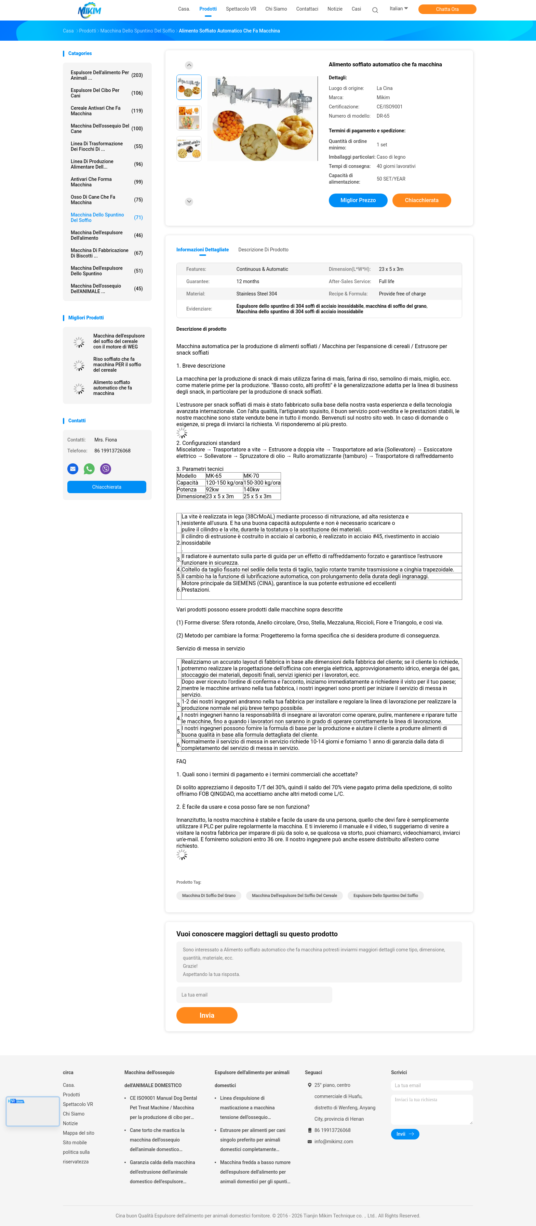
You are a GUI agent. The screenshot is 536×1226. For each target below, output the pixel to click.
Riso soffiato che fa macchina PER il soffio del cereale (117, 364)
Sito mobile (75, 1142)
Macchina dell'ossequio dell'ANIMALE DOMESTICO (153, 1079)
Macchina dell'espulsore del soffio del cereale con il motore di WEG (119, 341)
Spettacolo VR (78, 1104)
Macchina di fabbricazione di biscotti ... (107, 253)
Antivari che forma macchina (107, 181)
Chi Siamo (73, 1114)
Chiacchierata (106, 487)
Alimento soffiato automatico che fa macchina (112, 388)
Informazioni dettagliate (202, 249)
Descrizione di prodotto (263, 249)
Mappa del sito (78, 1133)
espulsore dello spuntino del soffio (385, 895)
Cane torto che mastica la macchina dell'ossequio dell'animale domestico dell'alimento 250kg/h (157, 1141)
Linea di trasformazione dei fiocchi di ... (107, 146)
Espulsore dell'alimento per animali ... (107, 75)
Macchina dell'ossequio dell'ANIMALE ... (107, 288)
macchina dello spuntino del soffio (107, 217)
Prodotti (71, 1094)
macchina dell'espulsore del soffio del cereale (294, 895)
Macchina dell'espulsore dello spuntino (107, 270)
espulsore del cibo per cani (107, 93)
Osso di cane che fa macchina (107, 199)
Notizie (70, 1123)
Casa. (69, 1085)
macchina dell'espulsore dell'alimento (107, 235)
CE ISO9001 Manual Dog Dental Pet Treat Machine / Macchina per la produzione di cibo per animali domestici (163, 1108)
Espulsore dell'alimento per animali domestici (252, 1079)
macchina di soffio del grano (209, 895)
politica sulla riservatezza (76, 1156)
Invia (207, 1015)
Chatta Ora (447, 9)
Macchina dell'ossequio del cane (107, 128)
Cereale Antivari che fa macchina (107, 110)
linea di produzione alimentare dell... (107, 164)
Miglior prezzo (358, 200)
